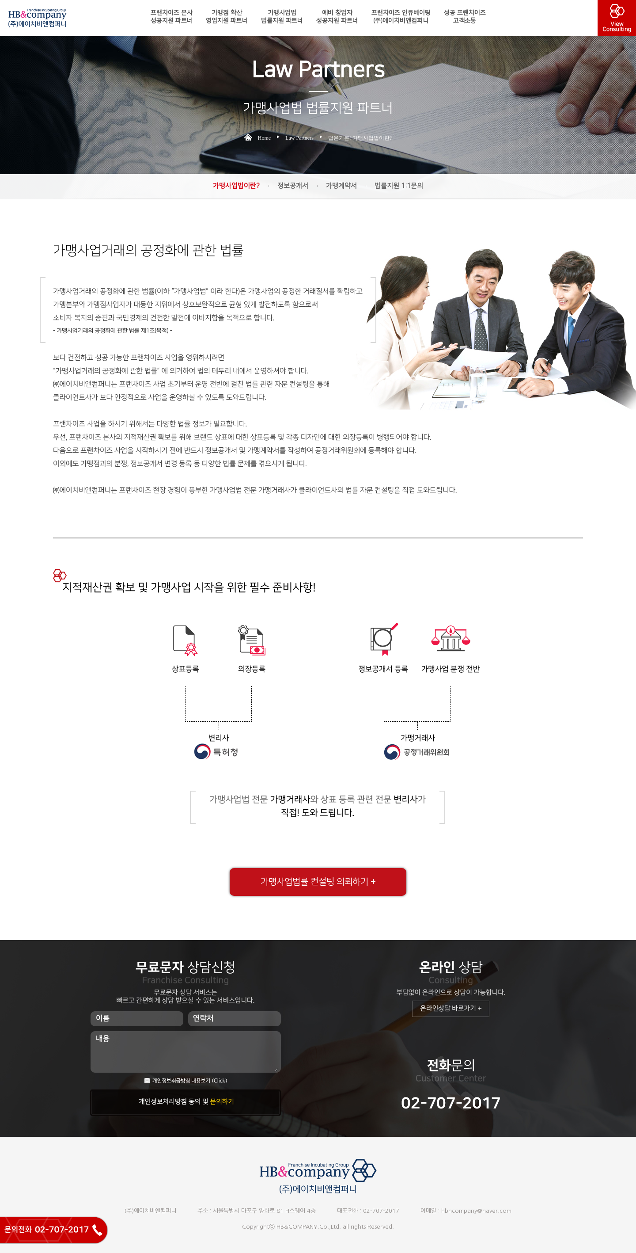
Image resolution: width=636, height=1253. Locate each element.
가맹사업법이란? (236, 186)
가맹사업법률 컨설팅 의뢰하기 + (318, 882)
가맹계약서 (341, 186)
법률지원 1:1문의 (399, 186)
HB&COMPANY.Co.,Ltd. (308, 1227)
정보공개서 (292, 186)
